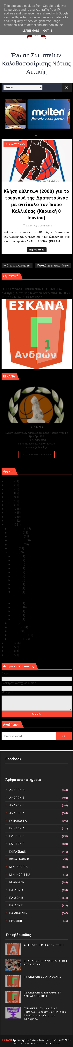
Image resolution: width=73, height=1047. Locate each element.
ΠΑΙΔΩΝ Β (16, 897)
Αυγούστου (16, 544)
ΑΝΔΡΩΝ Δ (17, 813)
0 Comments (45, 225)
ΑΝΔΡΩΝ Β (17, 797)
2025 (9, 481)
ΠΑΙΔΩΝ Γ (16, 905)
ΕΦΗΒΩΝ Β (17, 836)
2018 (9, 508)
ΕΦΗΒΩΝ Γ (16, 843)
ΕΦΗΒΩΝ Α (17, 828)
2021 (9, 496)
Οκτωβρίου (16, 536)
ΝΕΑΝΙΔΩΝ (17, 882)
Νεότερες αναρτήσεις (17, 265)
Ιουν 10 (17, 584)
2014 (9, 524)
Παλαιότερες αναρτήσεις (53, 265)
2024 (9, 484)
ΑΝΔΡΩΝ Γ (16, 805)
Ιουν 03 (17, 611)
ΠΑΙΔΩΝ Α (16, 890)
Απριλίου (15, 627)
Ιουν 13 (17, 580)
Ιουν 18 (17, 576)
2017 (9, 512)
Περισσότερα (36, 249)
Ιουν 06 (17, 592)
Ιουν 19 (17, 572)
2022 (9, 492)
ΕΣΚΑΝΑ (7, 1040)
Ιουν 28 (17, 560)
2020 (9, 500)
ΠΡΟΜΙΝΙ (15, 920)
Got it (47, 30)
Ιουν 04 (17, 607)
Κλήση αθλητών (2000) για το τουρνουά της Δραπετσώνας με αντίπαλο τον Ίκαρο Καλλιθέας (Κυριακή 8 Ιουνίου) (36, 205)
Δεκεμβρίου (16, 528)
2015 (9, 520)
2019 (9, 504)
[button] (33, 135)
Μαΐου (13, 623)
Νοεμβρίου (16, 532)
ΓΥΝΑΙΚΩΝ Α (18, 820)
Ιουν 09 (17, 588)
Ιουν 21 (17, 568)
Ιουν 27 (17, 564)
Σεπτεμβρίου (17, 540)
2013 (9, 643)
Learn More (30, 30)
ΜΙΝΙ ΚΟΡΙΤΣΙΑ (20, 874)
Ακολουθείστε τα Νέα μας (37, 454)
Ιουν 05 (17, 603)
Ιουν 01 (17, 619)
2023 (9, 489)
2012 (9, 646)
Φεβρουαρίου (17, 635)
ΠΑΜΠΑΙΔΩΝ (18, 913)
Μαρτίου (14, 631)
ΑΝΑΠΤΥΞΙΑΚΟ (17, 144)
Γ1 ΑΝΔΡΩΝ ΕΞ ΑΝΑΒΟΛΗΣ (21, 285)
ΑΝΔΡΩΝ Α (17, 789)
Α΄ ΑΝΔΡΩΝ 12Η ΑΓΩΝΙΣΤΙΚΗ (44, 945)
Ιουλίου (14, 548)
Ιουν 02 (17, 615)
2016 (9, 516)
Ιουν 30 (17, 556)
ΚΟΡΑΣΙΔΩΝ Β (19, 859)
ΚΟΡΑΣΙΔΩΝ (17, 851)
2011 (9, 650)
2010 (9, 654)
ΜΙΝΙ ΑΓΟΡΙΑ (18, 866)
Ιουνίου (14, 552)
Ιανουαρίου (16, 638)
